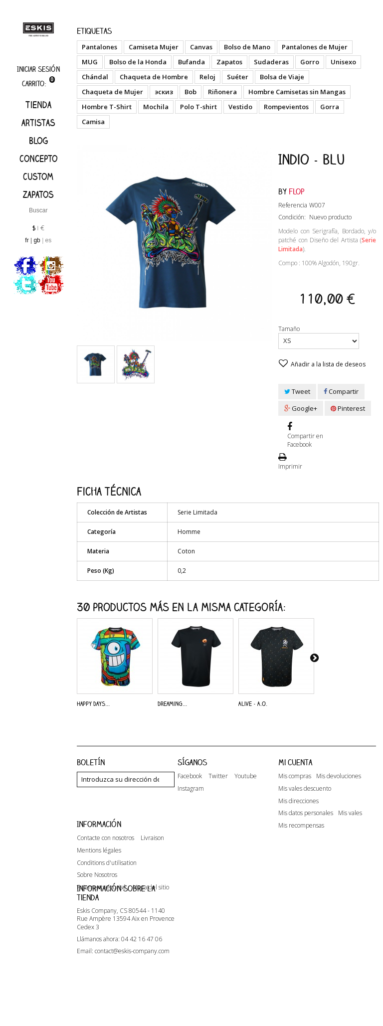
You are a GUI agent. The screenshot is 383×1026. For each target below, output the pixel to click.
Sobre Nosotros (97, 900)
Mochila (156, 106)
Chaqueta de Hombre (154, 76)
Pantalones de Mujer (315, 46)
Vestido (240, 106)
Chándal (95, 76)
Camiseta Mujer (154, 46)
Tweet (297, 391)
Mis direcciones (298, 801)
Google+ (300, 408)
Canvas (201, 46)
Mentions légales (99, 876)
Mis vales (350, 813)
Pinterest (348, 408)
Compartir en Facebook (305, 440)
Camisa (93, 121)
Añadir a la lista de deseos (327, 364)
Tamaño (289, 329)
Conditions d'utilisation (107, 888)
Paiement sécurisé (101, 913)
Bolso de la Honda (138, 61)
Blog (38, 141)
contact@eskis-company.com (132, 999)
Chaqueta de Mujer (112, 91)
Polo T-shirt (198, 106)
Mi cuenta (295, 762)
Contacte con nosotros (105, 863)
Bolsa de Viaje (282, 76)
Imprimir (290, 466)
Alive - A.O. (252, 703)
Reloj (207, 76)
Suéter (237, 76)
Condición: (292, 217)
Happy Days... (93, 703)
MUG (90, 61)
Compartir (341, 391)
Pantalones (99, 46)
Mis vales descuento (304, 789)
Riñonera (222, 91)
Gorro (309, 61)
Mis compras (294, 776)
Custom (38, 176)
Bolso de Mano (247, 46)
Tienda (38, 105)
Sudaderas (271, 61)
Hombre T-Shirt (107, 106)
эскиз (164, 91)
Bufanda (191, 61)
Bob (190, 91)
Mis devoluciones (338, 776)
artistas (38, 123)
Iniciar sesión (38, 69)
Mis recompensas (301, 826)
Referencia (292, 205)
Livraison (152, 863)
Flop (297, 191)
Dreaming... (172, 703)
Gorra (329, 106)
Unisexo (343, 61)
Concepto (38, 159)
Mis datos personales (305, 813)
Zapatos (38, 194)
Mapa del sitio (151, 913)
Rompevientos (286, 106)
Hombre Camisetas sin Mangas (297, 91)
